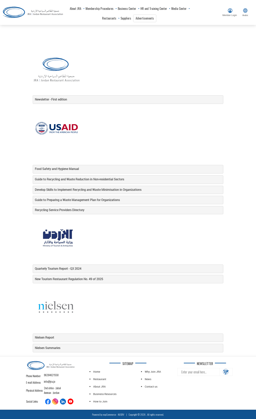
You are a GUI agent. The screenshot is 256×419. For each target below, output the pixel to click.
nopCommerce (109, 414)
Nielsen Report (45, 337)
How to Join (100, 401)
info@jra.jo (47, 381)
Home (96, 371)
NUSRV (121, 414)
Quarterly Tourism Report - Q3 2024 (58, 269)
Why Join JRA (153, 371)
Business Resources (104, 394)
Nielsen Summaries (47, 348)
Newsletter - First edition (51, 99)
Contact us (151, 386)
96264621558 (47, 375)
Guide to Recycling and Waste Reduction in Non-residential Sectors (79, 179)
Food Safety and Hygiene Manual (57, 169)
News (148, 379)
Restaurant (99, 379)
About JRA (99, 386)
